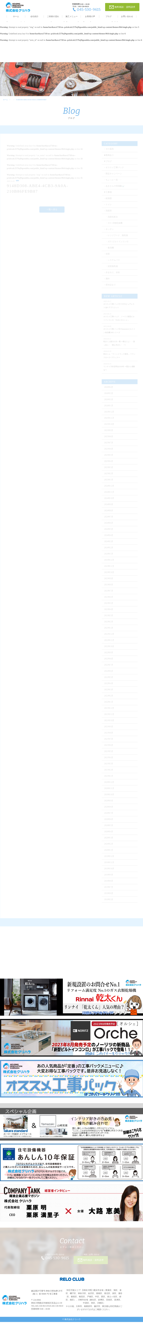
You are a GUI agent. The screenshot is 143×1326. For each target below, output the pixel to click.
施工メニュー (72, 16)
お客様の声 (90, 16)
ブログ (109, 16)
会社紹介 (34, 16)
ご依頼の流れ (53, 16)
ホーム (16, 16)
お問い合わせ (127, 16)
